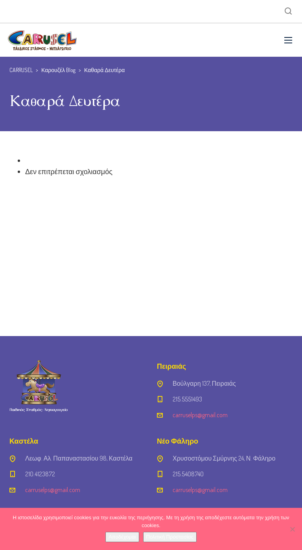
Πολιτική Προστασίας (169, 537)
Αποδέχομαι (122, 537)
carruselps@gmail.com (200, 415)
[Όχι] (292, 529)
